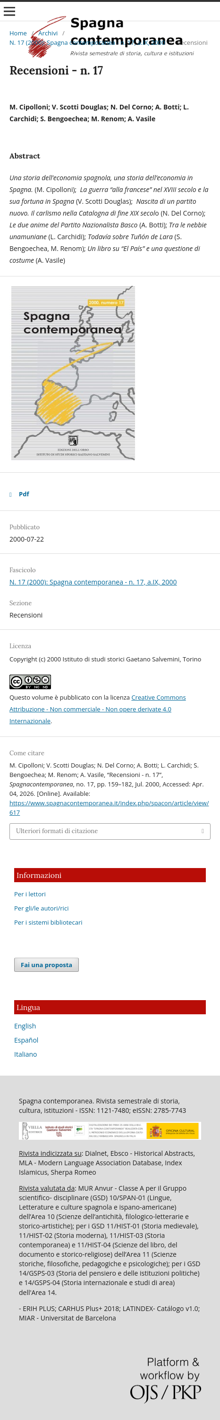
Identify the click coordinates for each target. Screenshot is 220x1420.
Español (26, 1040)
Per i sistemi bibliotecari (48, 922)
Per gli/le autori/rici (41, 908)
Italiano (25, 1054)
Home (18, 33)
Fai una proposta (46, 965)
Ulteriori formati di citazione (57, 831)
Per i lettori (30, 894)
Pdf (24, 494)
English (25, 1025)
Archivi (48, 33)
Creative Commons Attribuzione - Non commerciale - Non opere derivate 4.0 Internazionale (97, 709)
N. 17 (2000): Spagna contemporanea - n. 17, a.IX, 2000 (87, 42)
